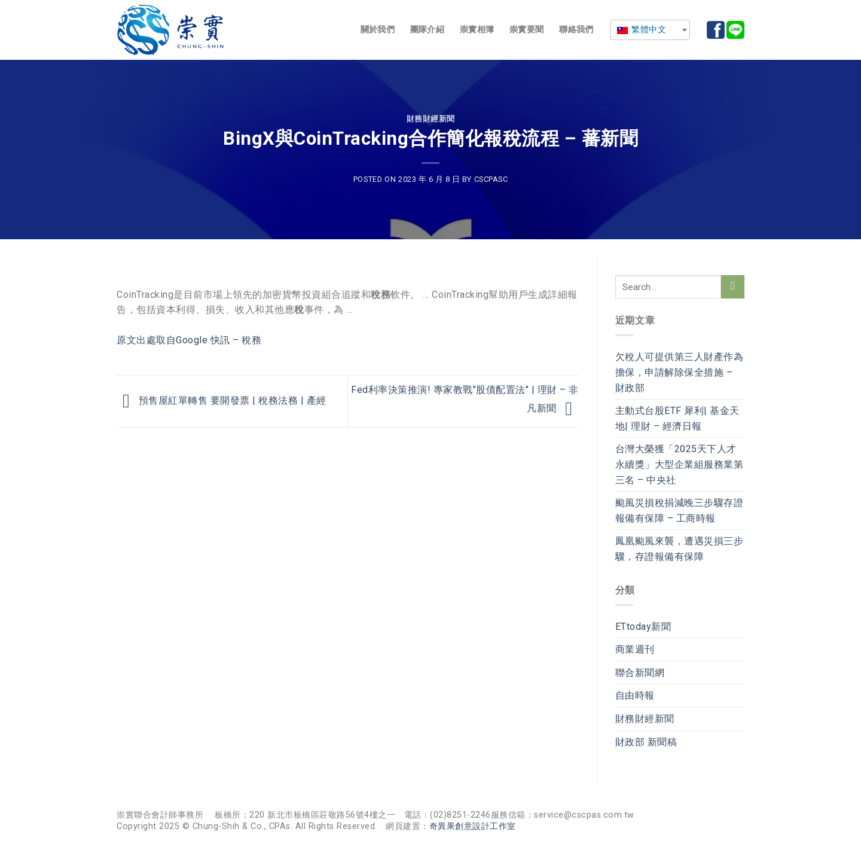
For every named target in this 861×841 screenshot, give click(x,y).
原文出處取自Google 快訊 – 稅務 (189, 340)
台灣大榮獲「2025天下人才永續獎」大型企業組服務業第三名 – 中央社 (679, 464)
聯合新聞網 (640, 672)
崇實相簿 (477, 30)
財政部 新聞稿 (646, 742)
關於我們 (378, 30)
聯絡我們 (576, 30)
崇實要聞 (526, 30)
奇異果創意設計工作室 (472, 826)
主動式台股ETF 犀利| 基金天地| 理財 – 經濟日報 (677, 418)
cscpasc (491, 179)
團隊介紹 (427, 30)
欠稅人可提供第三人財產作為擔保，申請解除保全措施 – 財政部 (679, 372)
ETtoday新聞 (643, 626)
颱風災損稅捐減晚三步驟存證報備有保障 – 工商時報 (679, 510)
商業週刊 (635, 649)
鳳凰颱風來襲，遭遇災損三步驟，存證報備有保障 (679, 548)
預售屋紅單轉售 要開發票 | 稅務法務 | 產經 (221, 400)
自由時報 (635, 695)
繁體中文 (642, 29)
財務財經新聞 (431, 118)
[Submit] (732, 286)
